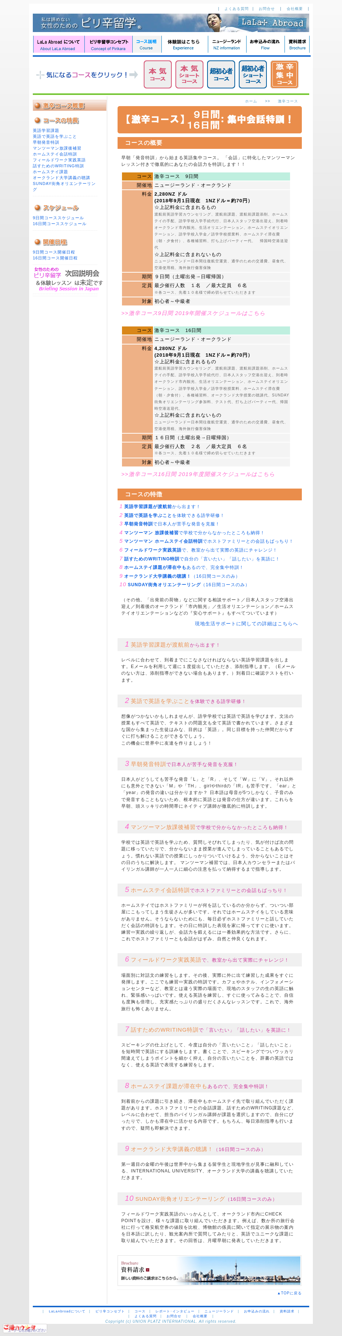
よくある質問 (236, 9)
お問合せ (267, 9)
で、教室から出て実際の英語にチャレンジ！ (201, 550)
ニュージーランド (219, 1311)
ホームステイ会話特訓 (55, 154)
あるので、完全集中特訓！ (184, 567)
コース (140, 1311)
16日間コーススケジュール (60, 223)
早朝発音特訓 (46, 142)
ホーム (251, 101)
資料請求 (287, 1311)
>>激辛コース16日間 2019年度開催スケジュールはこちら (198, 474)
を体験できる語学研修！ (174, 515)
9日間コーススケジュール (58, 218)
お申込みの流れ (257, 1311)
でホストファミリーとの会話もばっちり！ (208, 541)
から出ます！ (162, 506)
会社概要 (295, 9)
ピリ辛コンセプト (110, 1311)
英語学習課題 (46, 130)
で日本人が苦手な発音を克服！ (172, 524)
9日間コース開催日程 (54, 252)
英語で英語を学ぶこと (55, 136)
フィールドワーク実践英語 (59, 160)
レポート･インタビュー (175, 1311)
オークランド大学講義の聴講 (61, 177)
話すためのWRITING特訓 (58, 166)
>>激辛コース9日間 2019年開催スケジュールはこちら (193, 313)
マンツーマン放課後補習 (57, 148)
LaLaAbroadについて (67, 1311)
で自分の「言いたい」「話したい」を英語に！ (202, 559)
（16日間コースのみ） (182, 576)
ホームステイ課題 (50, 171)
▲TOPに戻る (291, 1293)
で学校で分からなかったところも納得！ (194, 532)
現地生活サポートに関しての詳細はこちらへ (246, 623)
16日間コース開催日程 (55, 258)
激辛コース (288, 101)
